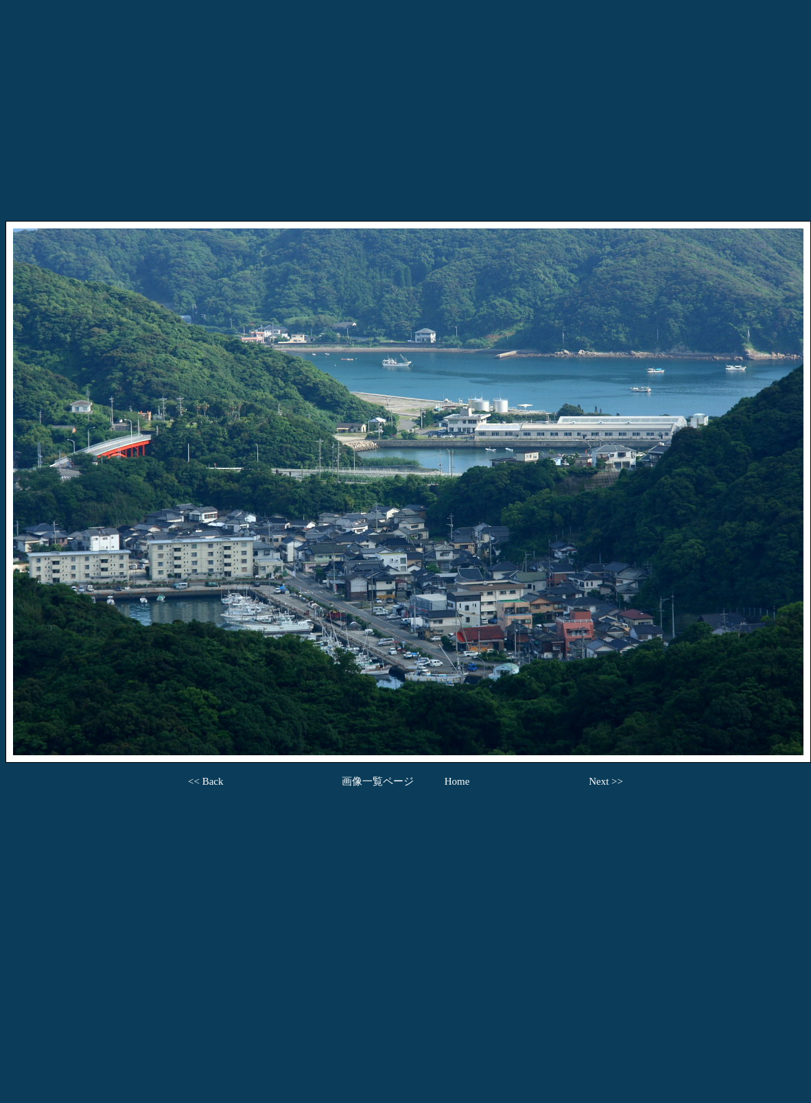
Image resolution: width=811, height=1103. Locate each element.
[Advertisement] (405, 101)
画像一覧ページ (378, 781)
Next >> (606, 781)
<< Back (206, 781)
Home (457, 781)
